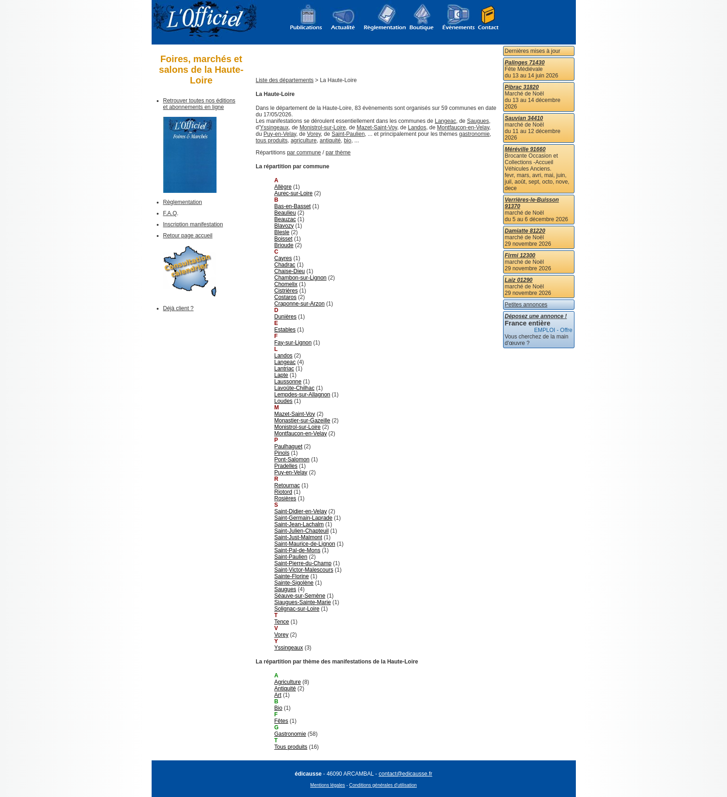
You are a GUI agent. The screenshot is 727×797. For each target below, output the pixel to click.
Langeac (445, 121)
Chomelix (286, 284)
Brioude (283, 245)
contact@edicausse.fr (406, 774)
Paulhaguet (288, 446)
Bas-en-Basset (292, 206)
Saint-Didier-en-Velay (300, 511)
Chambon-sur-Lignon (300, 277)
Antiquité (285, 688)
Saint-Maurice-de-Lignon (304, 544)
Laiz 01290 (519, 280)
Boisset (283, 239)
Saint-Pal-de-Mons (297, 550)
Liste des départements (285, 80)
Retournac (287, 485)
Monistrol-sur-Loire (323, 127)
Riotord (283, 492)
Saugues (478, 121)
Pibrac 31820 (522, 87)
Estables (285, 329)
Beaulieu (285, 213)
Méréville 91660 (525, 149)
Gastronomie (290, 734)
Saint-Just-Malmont (298, 537)
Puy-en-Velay (279, 134)
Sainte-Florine (291, 576)
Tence (281, 621)
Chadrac (284, 264)
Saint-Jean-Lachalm (299, 524)
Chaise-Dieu (289, 271)
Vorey (314, 134)
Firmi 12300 (520, 255)
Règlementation (182, 202)
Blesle (282, 232)
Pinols (282, 453)
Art (277, 695)
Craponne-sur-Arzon (299, 303)
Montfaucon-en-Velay (463, 127)
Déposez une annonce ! (536, 316)
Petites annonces (526, 304)
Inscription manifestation (193, 224)
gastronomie (474, 134)
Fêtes (281, 721)
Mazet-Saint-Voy (377, 127)
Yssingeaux (274, 127)
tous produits (272, 140)
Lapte (281, 375)
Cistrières (286, 290)
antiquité (330, 140)
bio (347, 140)
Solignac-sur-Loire (296, 609)
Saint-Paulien (348, 134)
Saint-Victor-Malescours (303, 570)
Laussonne (288, 381)
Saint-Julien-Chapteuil (301, 531)
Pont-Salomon (292, 459)
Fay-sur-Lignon (293, 342)
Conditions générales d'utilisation (383, 785)
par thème (338, 152)
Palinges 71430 (525, 62)
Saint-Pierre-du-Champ (303, 563)
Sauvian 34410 (524, 118)
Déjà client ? (178, 308)
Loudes (283, 401)
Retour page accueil (188, 235)
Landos (417, 127)
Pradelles (286, 466)
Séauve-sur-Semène (299, 596)
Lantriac (284, 368)
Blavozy (284, 226)
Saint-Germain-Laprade (303, 518)
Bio (278, 708)
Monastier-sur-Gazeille (302, 420)
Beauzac (285, 219)
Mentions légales (327, 785)
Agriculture (287, 682)
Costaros (285, 297)
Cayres (283, 258)
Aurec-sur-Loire (293, 193)
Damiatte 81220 (525, 231)
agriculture (304, 140)
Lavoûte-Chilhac (294, 388)
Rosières (285, 498)
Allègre (283, 187)
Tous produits (290, 747)
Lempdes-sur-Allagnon (302, 394)
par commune (304, 152)
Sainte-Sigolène (294, 583)
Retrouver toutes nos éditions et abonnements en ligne (199, 103)
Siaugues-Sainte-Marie (302, 602)
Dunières (285, 316)
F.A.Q (170, 213)
